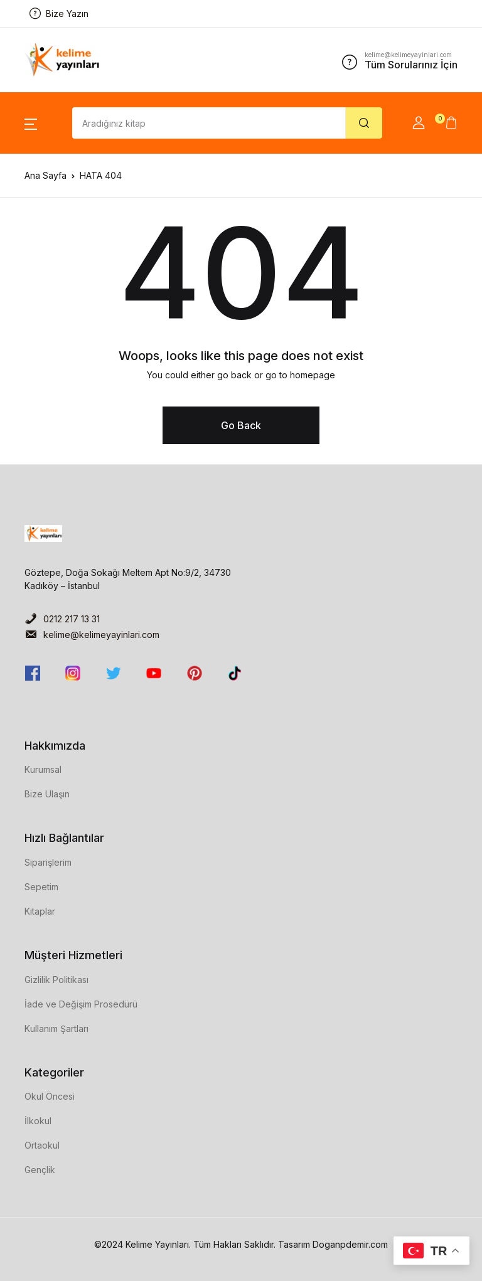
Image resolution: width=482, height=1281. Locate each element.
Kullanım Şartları (56, 1028)
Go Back (241, 425)
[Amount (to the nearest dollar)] (209, 123)
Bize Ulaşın (47, 794)
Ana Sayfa (45, 175)
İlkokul (37, 1120)
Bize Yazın (58, 13)
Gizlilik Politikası (56, 979)
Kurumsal (43, 769)
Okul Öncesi (49, 1096)
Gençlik (39, 1169)
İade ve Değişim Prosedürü (80, 1004)
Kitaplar (39, 911)
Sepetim (41, 886)
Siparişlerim (48, 862)
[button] (30, 123)
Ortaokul (42, 1145)
